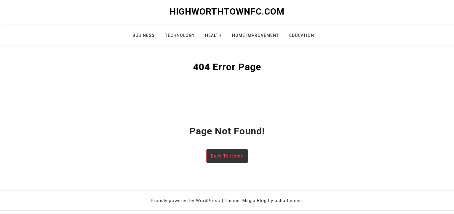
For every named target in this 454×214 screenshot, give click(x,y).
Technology (180, 35)
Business (143, 35)
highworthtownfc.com (227, 11)
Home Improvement (255, 35)
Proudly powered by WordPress (186, 200)
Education (301, 35)
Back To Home (227, 156)
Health (213, 35)
